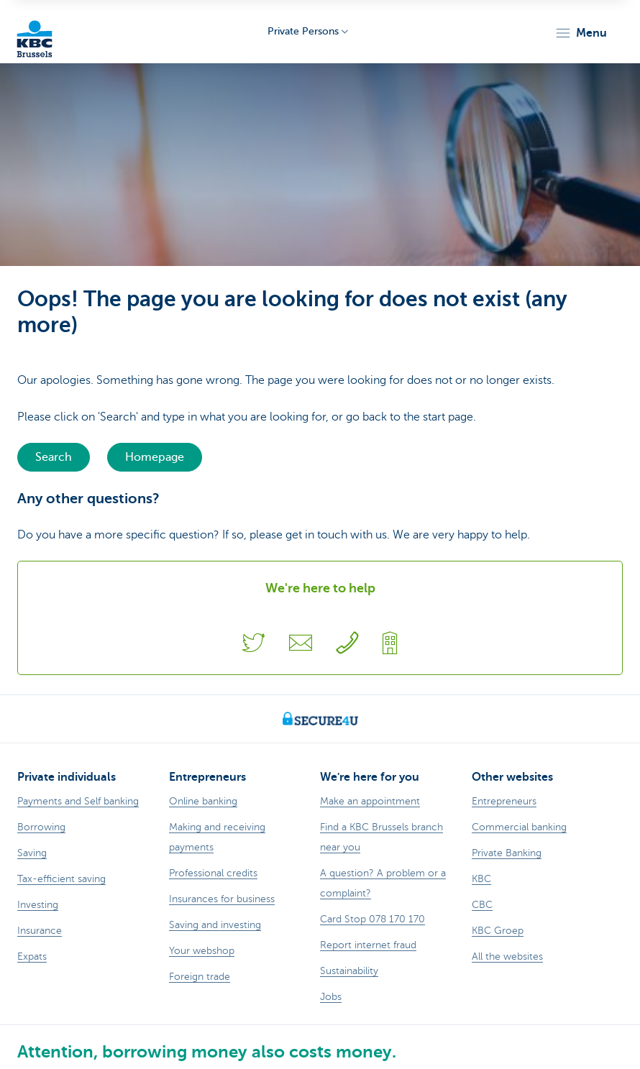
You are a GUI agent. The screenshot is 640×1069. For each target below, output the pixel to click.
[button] (580, 33)
